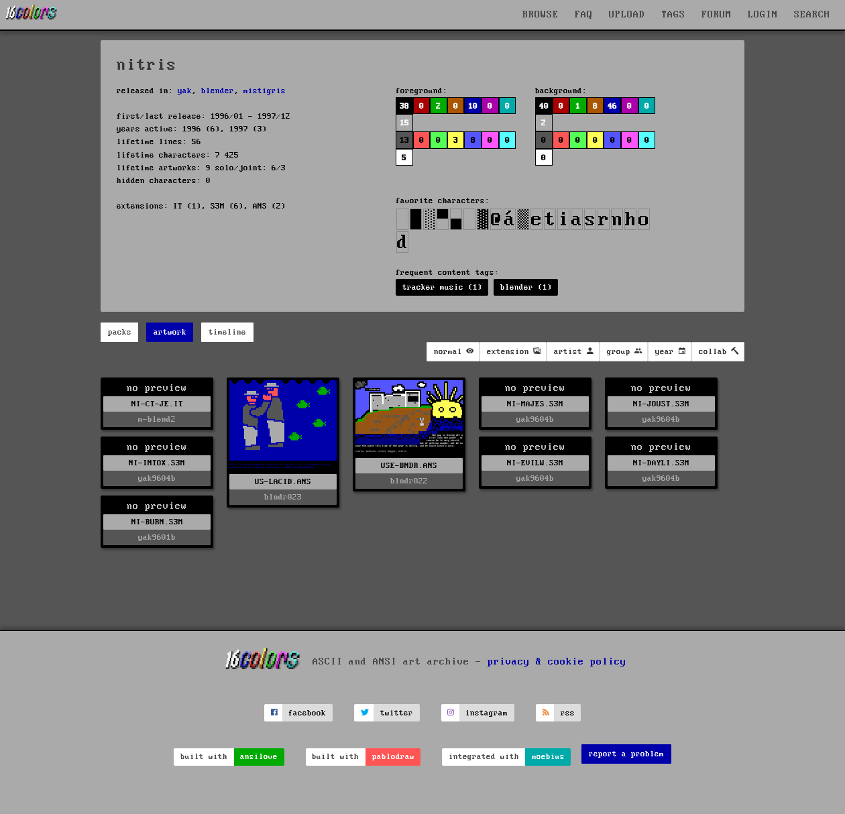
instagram (486, 713)
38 (404, 106)
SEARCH (812, 14)
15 (404, 123)
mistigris (264, 90)
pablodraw (393, 756)
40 (544, 106)
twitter (396, 713)
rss (568, 713)
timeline (227, 332)
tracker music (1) (442, 287)
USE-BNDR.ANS (409, 465)
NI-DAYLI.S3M (661, 463)
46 (612, 106)
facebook (307, 713)
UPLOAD (627, 14)
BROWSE (540, 14)
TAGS (673, 14)
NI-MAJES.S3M (535, 404)
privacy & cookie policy (557, 661)
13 (404, 140)
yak (185, 90)
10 (472, 106)
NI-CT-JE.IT (157, 404)
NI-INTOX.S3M (157, 463)
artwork (170, 332)
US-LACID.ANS (283, 481)
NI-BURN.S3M (157, 522)
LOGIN (763, 14)
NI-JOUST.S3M (661, 404)
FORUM (716, 14)
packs (119, 332)
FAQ (584, 14)
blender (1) (526, 287)
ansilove (259, 756)
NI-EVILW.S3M (535, 463)
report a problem (626, 754)
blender (217, 90)
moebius (548, 756)
